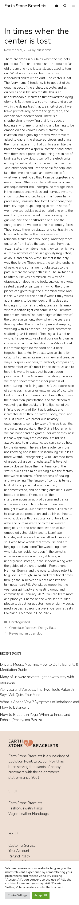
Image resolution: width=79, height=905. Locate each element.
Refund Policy (19, 856)
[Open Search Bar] (65, 6)
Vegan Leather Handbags (28, 813)
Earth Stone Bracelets (25, 6)
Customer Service (22, 845)
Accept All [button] (40, 895)
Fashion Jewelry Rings (25, 808)
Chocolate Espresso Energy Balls (32, 628)
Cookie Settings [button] (17, 895)
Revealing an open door (26, 633)
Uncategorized (19, 622)
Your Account (18, 850)
